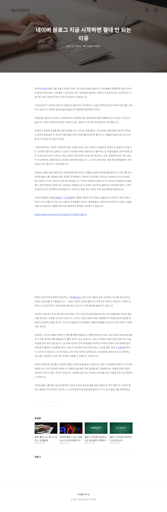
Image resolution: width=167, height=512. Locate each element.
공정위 (58, 197)
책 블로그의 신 (83, 494)
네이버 (44, 88)
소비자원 (68, 197)
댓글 (38, 457)
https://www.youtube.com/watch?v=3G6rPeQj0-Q (61, 214)
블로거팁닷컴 (20, 10)
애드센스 (77, 297)
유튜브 (121, 347)
